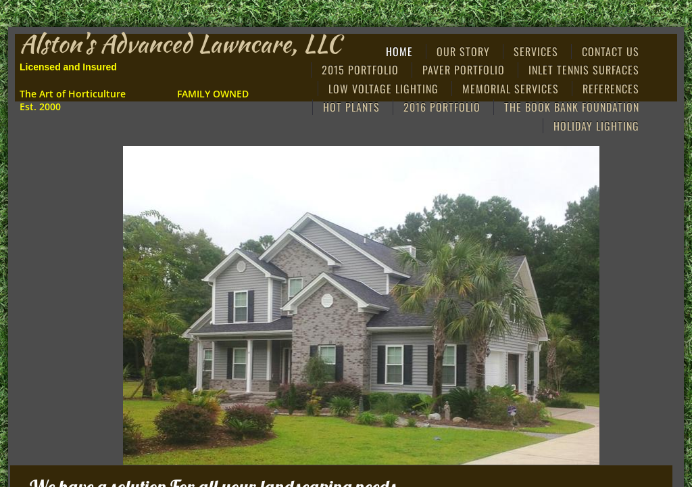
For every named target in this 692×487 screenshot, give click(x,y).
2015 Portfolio (360, 69)
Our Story (463, 51)
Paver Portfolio (463, 69)
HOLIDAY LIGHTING (596, 125)
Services (536, 51)
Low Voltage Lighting (383, 88)
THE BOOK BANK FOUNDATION (571, 106)
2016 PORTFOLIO (441, 106)
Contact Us (610, 51)
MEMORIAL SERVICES (510, 88)
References (611, 88)
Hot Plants (351, 106)
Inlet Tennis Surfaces (583, 69)
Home (399, 51)
